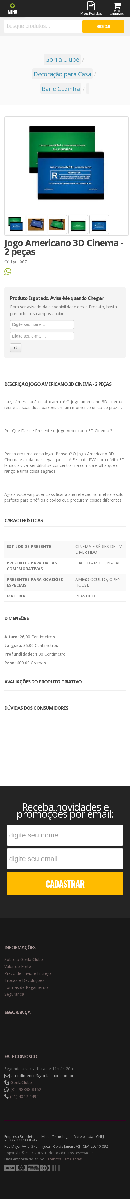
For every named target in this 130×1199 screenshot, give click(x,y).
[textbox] (43, 26)
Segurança (14, 994)
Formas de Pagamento (26, 987)
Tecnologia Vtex (111, 1177)
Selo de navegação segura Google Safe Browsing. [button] (18, 1031)
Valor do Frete (17, 966)
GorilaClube (21, 1082)
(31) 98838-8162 (25, 1089)
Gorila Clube (50, 9)
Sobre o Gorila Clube (23, 959)
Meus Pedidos (91, 8)
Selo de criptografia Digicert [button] (49, 1031)
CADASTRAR (65, 883)
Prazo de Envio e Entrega (28, 973)
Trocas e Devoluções (24, 980)
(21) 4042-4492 (24, 1096)
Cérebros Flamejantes (63, 1159)
